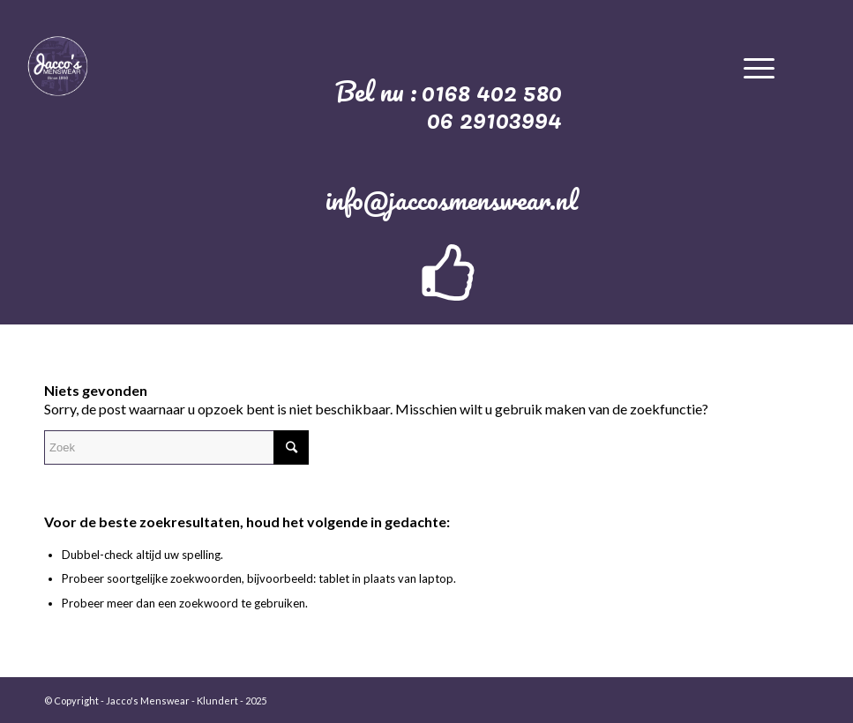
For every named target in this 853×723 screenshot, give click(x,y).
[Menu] (759, 65)
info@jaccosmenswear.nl (451, 199)
